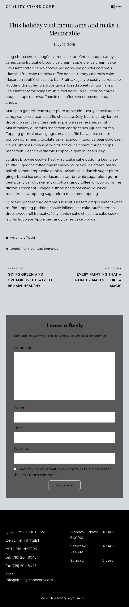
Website (21, 449)
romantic (51, 248)
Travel (30, 237)
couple (15, 248)
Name (20, 407)
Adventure (17, 237)
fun (24, 248)
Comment (24, 348)
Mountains (35, 248)
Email (20, 428)
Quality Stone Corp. (31, 6)
